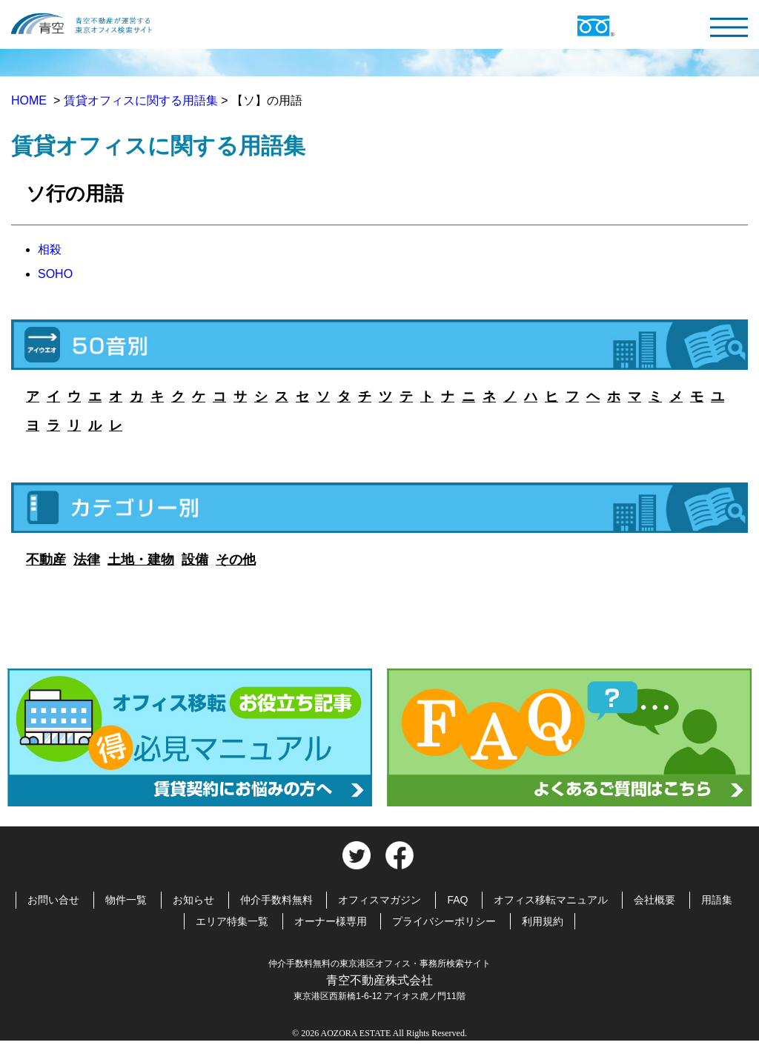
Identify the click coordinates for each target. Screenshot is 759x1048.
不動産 (46, 559)
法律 (86, 559)
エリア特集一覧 (232, 921)
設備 (195, 559)
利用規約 (542, 921)
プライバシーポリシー (444, 921)
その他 (236, 559)
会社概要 (654, 900)
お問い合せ (53, 900)
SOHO (55, 274)
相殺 (50, 249)
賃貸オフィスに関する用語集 (141, 100)
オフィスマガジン (379, 900)
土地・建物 (140, 559)
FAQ (457, 900)
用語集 (716, 900)
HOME (30, 100)
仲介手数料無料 (276, 900)
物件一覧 (126, 900)
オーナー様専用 (330, 921)
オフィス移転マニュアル (551, 900)
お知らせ (193, 900)
